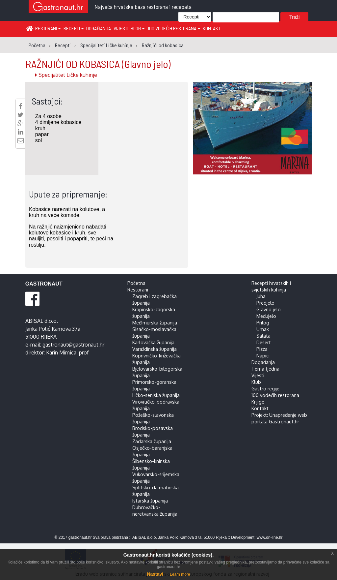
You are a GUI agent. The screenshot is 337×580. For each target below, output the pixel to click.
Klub (256, 382)
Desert (263, 342)
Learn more (180, 574)
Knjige (257, 402)
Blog (138, 28)
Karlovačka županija (153, 342)
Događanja (98, 28)
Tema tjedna (265, 369)
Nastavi (155, 574)
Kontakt (211, 28)
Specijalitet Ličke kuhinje (66, 75)
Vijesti (121, 28)
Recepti (74, 28)
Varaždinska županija (154, 349)
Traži (294, 17)
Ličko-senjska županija (156, 395)
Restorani (48, 28)
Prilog (262, 322)
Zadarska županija (151, 441)
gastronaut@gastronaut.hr (73, 344)
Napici (263, 355)
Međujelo (266, 316)
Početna (136, 283)
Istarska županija (150, 501)
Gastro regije (265, 388)
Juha (261, 296)
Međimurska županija (154, 322)
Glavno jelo (268, 309)
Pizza (262, 349)
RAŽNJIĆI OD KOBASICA (97, 63)
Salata (263, 336)
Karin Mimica (61, 352)
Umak (262, 329)
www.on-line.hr (270, 537)
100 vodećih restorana (173, 28)
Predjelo (265, 303)
